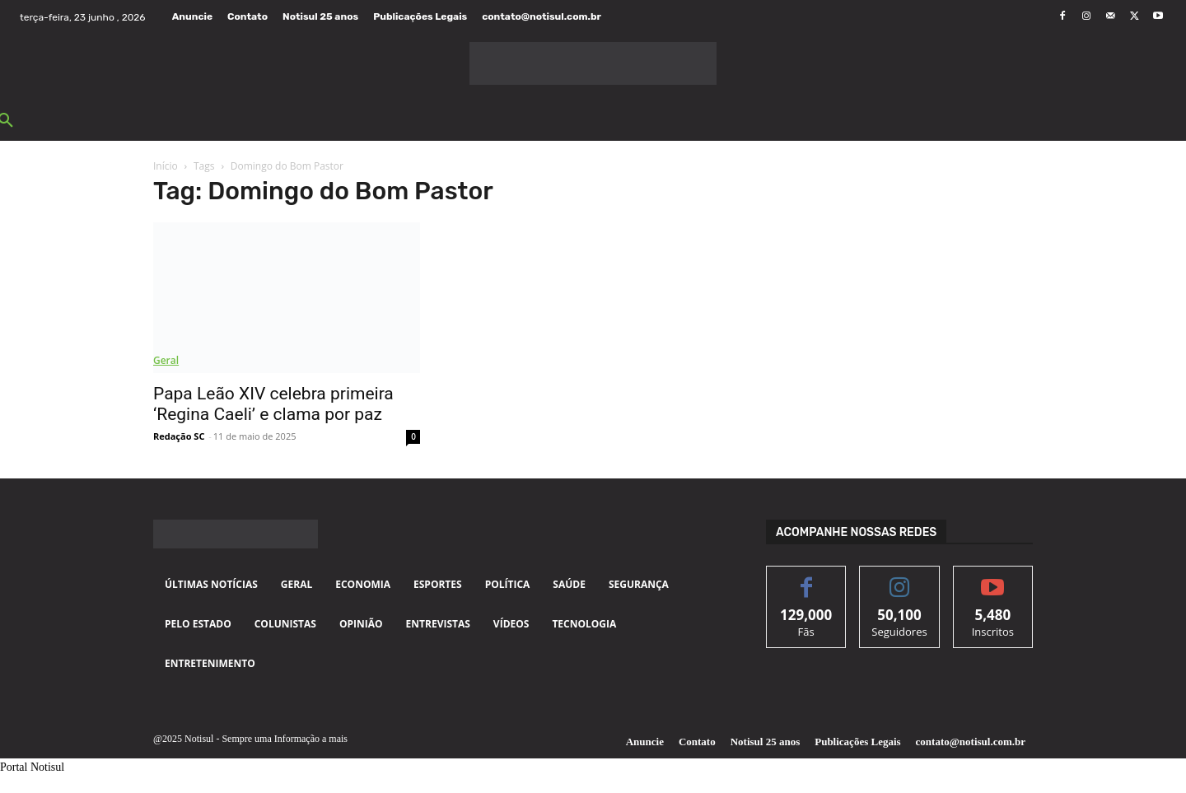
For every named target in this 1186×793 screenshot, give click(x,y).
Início (165, 166)
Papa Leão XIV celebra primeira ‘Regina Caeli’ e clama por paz (273, 404)
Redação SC (178, 436)
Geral (166, 360)
